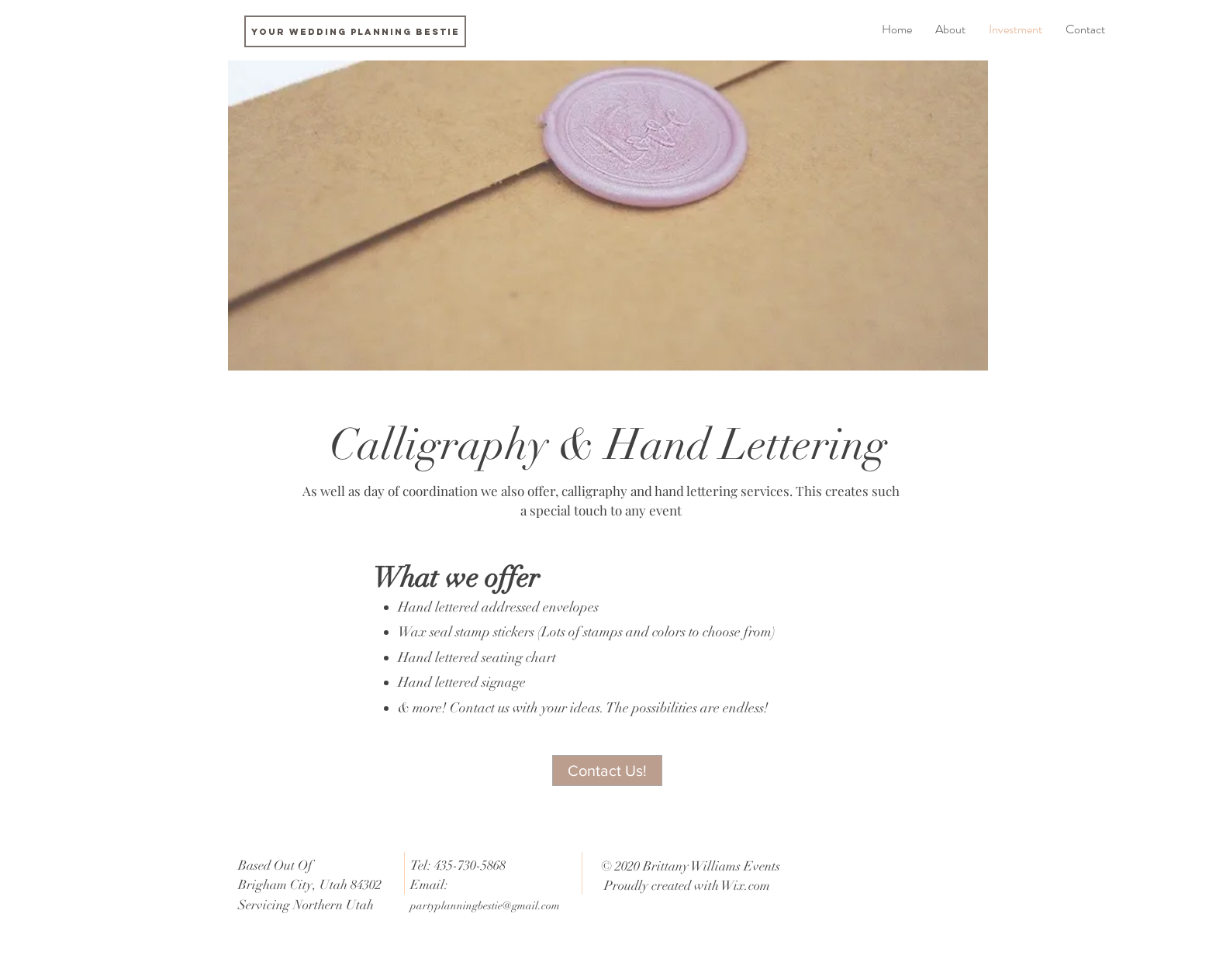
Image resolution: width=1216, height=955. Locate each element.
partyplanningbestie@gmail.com (485, 905)
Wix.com (745, 885)
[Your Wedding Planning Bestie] (355, 31)
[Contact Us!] (607, 770)
